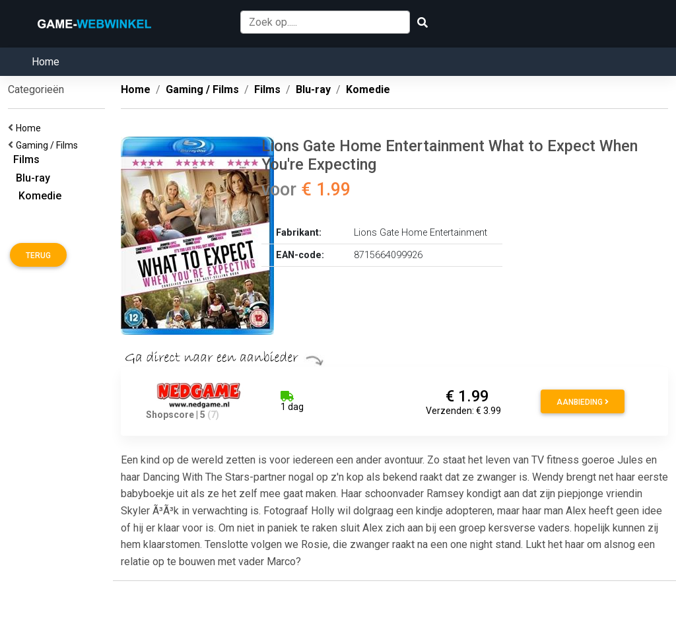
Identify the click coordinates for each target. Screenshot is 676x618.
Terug (38, 255)
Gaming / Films (49, 145)
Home (45, 61)
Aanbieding (583, 402)
